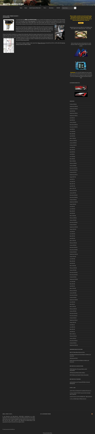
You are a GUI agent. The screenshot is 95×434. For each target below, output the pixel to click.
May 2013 (72, 283)
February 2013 (72, 290)
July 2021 (71, 117)
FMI (70, 372)
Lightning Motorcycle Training (75, 382)
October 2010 (72, 342)
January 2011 (72, 338)
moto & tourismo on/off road (75, 396)
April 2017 (72, 186)
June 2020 (72, 131)
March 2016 (72, 215)
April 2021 (72, 120)
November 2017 (73, 170)
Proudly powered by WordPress (9, 429)
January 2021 (72, 122)
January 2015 (72, 245)
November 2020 (73, 126)
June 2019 (72, 147)
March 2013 (72, 288)
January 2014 (72, 270)
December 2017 (73, 167)
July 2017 (71, 179)
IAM (70, 358)
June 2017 (72, 181)
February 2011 (72, 336)
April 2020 (72, 136)
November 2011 (73, 315)
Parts (45, 7)
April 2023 (72, 111)
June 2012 (72, 302)
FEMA (71, 369)
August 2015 (72, 229)
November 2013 (73, 274)
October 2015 (72, 224)
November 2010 (73, 340)
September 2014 (73, 254)
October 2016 (72, 199)
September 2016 (73, 201)
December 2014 (73, 247)
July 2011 (71, 324)
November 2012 (73, 295)
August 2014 (72, 256)
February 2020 (73, 140)
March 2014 (72, 265)
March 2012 (72, 306)
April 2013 (72, 286)
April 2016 (72, 213)
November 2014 (73, 249)
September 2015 (73, 226)
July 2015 (71, 231)
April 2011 (72, 331)
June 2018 (72, 156)
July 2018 (71, 154)
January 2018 (72, 165)
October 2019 (72, 145)
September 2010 (73, 345)
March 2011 (72, 333)
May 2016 (72, 211)
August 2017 (72, 176)
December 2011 (73, 313)
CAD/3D (59, 7)
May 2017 (72, 183)
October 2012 (72, 297)
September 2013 (73, 279)
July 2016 (71, 206)
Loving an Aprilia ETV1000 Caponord (77, 392)
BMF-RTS (72, 352)
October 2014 (72, 251)
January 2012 (72, 311)
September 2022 (73, 113)
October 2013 (72, 276)
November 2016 (73, 197)
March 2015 (72, 240)
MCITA (71, 375)
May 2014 (72, 261)
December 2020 (73, 124)
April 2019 (72, 151)
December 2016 (73, 195)
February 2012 (72, 308)
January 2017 (72, 192)
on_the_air (72, 398)
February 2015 (72, 242)
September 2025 (73, 106)
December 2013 (73, 272)
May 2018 (72, 158)
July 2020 (72, 129)
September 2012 (73, 299)
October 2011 (72, 317)
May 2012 (72, 304)
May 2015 (72, 236)
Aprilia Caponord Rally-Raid (35, 7)
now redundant (31, 21)
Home (21, 7)
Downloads (52, 7)
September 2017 (73, 174)
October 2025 (72, 104)
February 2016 (72, 217)
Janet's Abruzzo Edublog (74, 390)
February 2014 (72, 267)
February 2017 (72, 190)
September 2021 (73, 115)
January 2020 (72, 142)
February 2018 (72, 163)
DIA (70, 354)
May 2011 (72, 329)
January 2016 (72, 220)
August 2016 (72, 204)
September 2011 (73, 320)
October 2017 (72, 172)
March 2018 (72, 161)
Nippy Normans (41, 43)
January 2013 (72, 292)
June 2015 (72, 233)
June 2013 (72, 281)
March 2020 (72, 138)
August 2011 (72, 322)
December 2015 (73, 222)
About (26, 7)
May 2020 (72, 133)
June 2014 (72, 258)
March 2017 (72, 188)
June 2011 (72, 327)
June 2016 (72, 208)
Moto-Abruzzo (13, 4)
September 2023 (73, 108)
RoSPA (71, 360)
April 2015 (72, 238)
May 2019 (72, 149)
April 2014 (72, 263)
